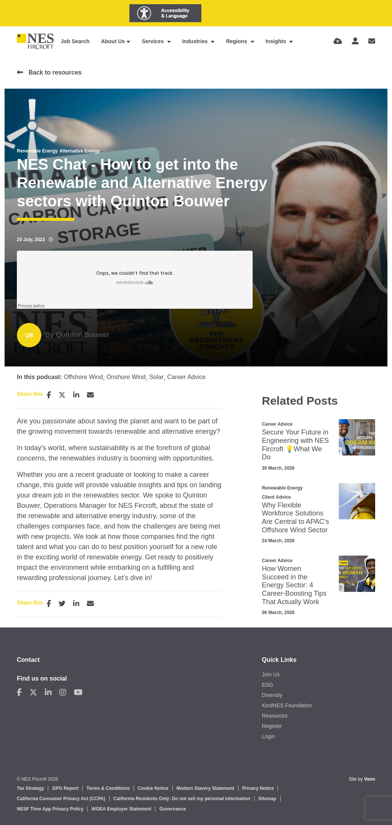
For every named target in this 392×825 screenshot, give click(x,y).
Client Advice (276, 497)
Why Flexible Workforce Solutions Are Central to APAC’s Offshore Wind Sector (295, 517)
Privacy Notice (258, 788)
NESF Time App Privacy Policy (50, 809)
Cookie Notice (153, 788)
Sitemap (267, 798)
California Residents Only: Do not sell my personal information (181, 798)
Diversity (272, 695)
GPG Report (65, 788)
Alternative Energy (79, 151)
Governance (172, 809)
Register (272, 726)
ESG (267, 685)
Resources (274, 716)
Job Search (74, 41)
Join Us (271, 674)
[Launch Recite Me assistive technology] (165, 13)
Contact (28, 659)
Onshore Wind (125, 377)
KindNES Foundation (287, 705)
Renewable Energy (37, 151)
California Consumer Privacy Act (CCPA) (61, 798)
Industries (195, 41)
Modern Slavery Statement (205, 788)
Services (153, 41)
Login (268, 736)
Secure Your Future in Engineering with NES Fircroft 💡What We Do (295, 444)
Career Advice (186, 377)
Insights (277, 41)
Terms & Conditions (108, 788)
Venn (369, 779)
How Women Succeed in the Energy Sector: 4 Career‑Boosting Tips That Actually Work (294, 585)
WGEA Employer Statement (121, 809)
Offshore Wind (83, 377)
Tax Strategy (30, 788)
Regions (237, 41)
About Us (113, 41)
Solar (156, 377)
